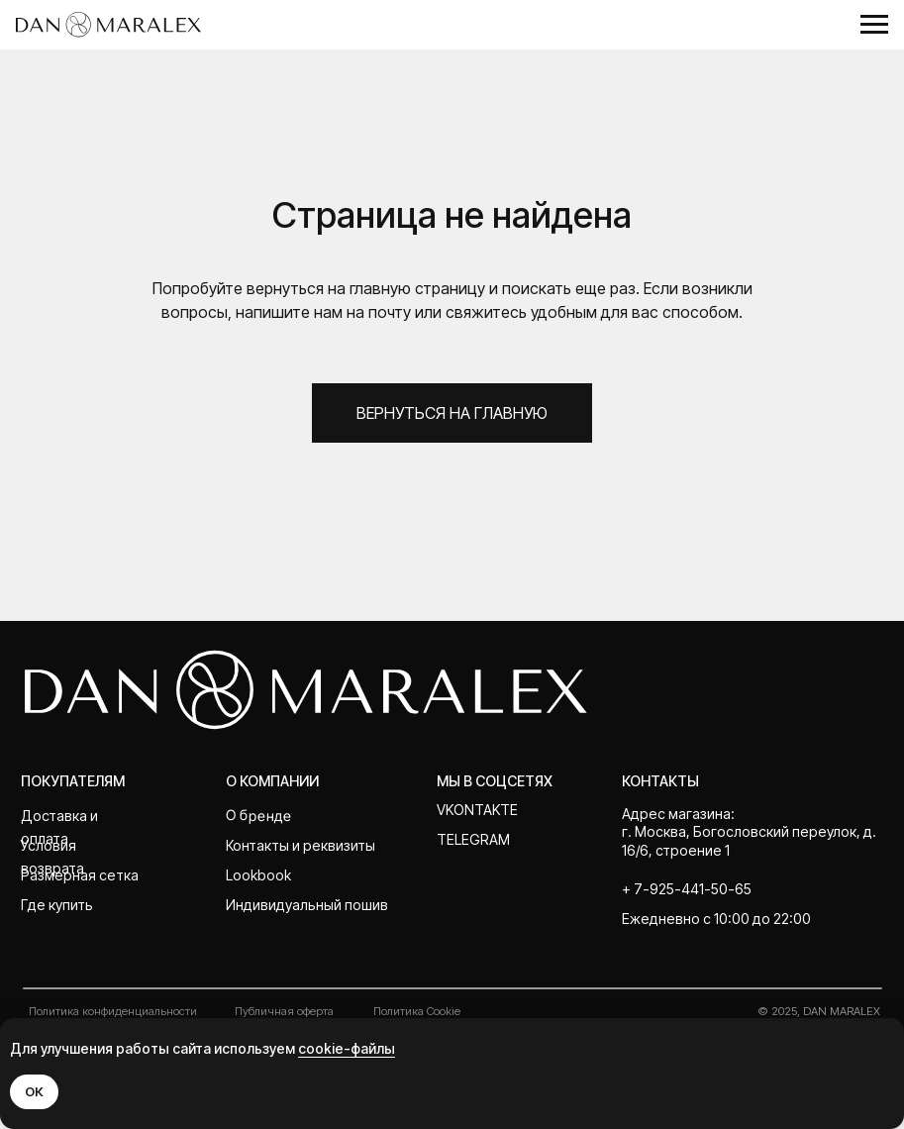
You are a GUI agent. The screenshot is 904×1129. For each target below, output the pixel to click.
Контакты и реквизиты (300, 845)
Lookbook (258, 875)
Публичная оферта (284, 1011)
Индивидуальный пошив (307, 904)
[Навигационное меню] (874, 25)
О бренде (259, 815)
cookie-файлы (346, 1048)
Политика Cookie (416, 1011)
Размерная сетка (80, 875)
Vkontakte (477, 809)
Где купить (57, 904)
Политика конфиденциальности (113, 1011)
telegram (473, 839)
